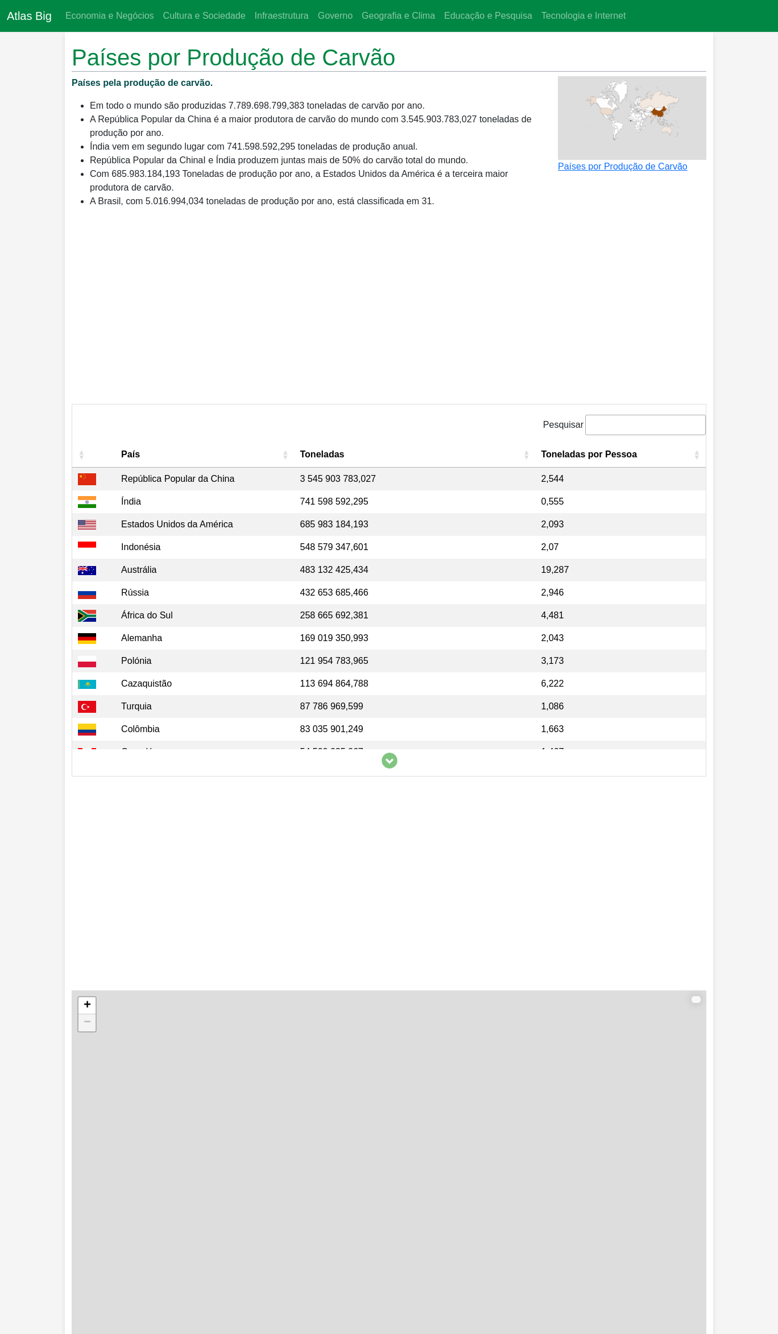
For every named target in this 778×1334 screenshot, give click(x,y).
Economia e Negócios (109, 15)
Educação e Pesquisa (488, 15)
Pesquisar (563, 424)
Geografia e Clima (398, 15)
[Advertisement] (389, 310)
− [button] (87, 1022)
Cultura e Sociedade (204, 15)
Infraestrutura (282, 15)
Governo (335, 15)
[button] (81, 454)
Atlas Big (29, 16)
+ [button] (87, 1005)
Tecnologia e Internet (583, 15)
